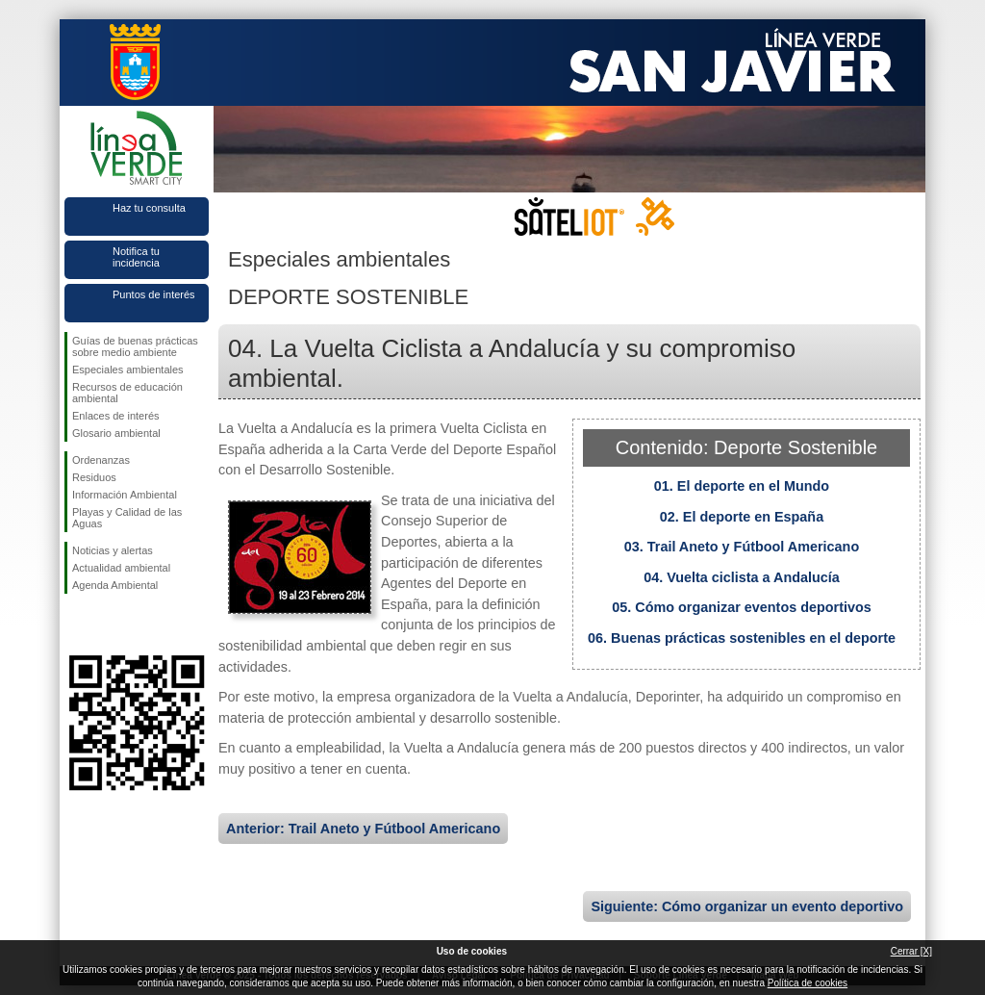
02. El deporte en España (741, 516)
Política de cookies (807, 983)
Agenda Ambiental (115, 585)
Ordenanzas (101, 460)
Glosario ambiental (116, 433)
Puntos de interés (154, 294)
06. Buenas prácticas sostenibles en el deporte (742, 638)
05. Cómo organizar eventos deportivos (741, 607)
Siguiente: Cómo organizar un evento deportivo (747, 906)
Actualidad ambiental (121, 568)
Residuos (94, 477)
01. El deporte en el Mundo (741, 486)
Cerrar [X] (911, 951)
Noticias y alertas (112, 550)
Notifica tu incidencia (136, 256)
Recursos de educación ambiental (127, 392)
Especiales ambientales (128, 369)
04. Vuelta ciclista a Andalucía (742, 577)
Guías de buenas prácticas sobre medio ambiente (135, 346)
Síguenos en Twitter (107, 624)
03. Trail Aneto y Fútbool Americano (741, 546)
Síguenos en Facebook (76, 624)
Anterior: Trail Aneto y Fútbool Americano (363, 828)
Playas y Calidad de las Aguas (127, 517)
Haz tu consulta (149, 208)
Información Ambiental (124, 494)
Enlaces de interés (116, 415)
